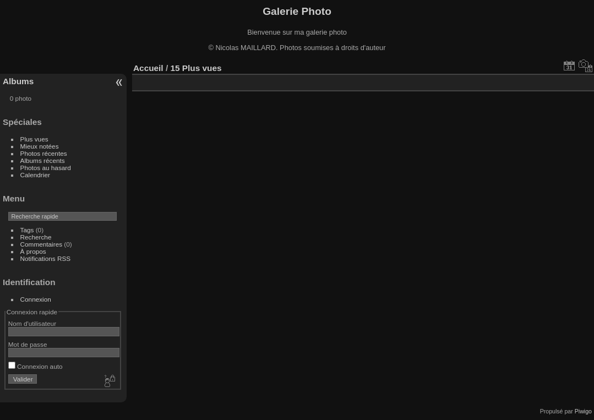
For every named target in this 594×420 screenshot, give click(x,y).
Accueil (148, 68)
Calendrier (35, 174)
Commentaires (41, 244)
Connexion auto (35, 366)
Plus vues (34, 139)
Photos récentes (43, 153)
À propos (33, 251)
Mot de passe (27, 344)
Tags (27, 229)
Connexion (35, 299)
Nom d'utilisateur (32, 323)
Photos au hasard (45, 167)
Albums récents (42, 160)
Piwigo (583, 411)
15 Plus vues (195, 68)
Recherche (36, 237)
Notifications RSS (45, 258)
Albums (18, 81)
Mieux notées (39, 146)
